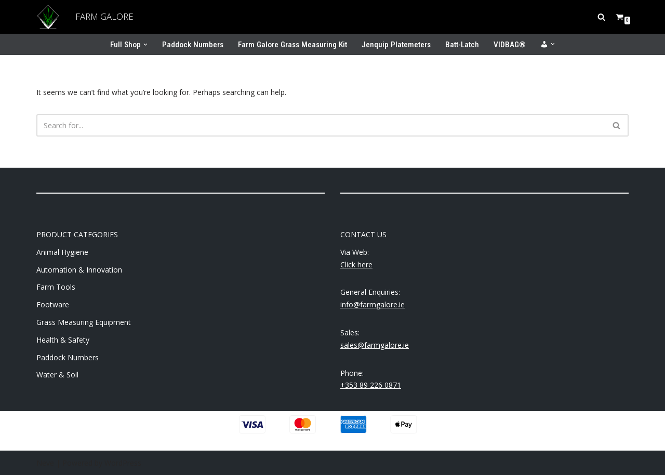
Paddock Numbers (192, 44)
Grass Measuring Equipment (83, 322)
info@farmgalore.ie (372, 304)
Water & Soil (57, 374)
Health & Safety (62, 340)
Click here (356, 264)
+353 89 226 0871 (370, 385)
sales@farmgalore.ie (374, 345)
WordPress (122, 463)
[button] (145, 45)
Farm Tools (55, 287)
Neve (45, 463)
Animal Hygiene (62, 252)
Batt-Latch (462, 44)
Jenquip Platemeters (396, 44)
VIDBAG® (510, 44)
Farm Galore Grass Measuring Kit (292, 44)
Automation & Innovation (79, 270)
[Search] (601, 17)
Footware (52, 304)
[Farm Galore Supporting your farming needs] (48, 17)
